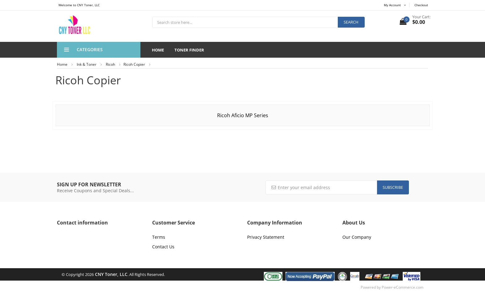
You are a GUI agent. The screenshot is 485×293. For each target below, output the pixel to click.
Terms (158, 237)
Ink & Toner (87, 64)
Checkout (421, 5)
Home (158, 50)
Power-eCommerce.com (402, 287)
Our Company (356, 237)
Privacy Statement (265, 237)
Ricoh (110, 64)
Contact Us (163, 247)
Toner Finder (189, 50)
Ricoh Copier (134, 64)
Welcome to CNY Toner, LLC (79, 5)
